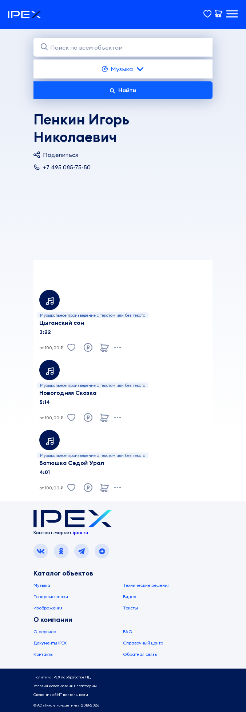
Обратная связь (140, 654)
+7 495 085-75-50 (62, 167)
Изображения (48, 608)
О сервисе (44, 631)
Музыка (123, 69)
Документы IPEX (50, 643)
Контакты (43, 654)
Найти (123, 90)
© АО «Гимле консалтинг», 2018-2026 (66, 705)
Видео (129, 596)
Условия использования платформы (65, 686)
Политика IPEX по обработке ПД (62, 677)
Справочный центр (143, 643)
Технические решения (146, 585)
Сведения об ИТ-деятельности (60, 694)
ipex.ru (80, 532)
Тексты (130, 608)
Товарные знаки (50, 596)
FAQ (127, 631)
